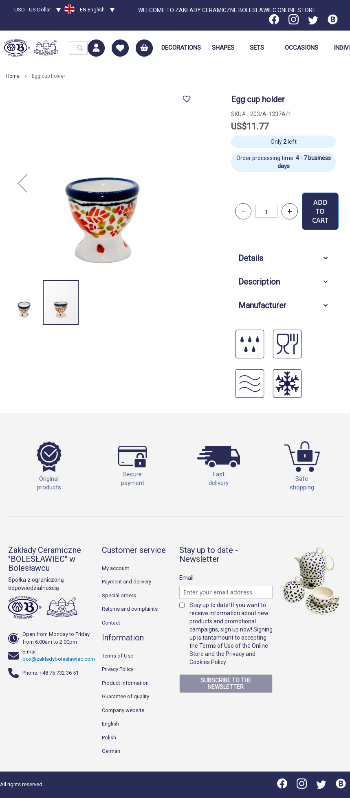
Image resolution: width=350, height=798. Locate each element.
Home (13, 76)
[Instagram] (293, 22)
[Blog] (333, 22)
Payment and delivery (126, 582)
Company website (123, 710)
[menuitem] (181, 47)
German (111, 751)
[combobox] (78, 48)
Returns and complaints (130, 609)
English (110, 724)
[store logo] (31, 48)
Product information (125, 683)
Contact (111, 623)
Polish (109, 737)
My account (115, 568)
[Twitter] (313, 22)
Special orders (119, 595)
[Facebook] (274, 22)
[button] (37, 10)
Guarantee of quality (125, 696)
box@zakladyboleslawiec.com (58, 659)
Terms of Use (117, 656)
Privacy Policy (117, 669)
